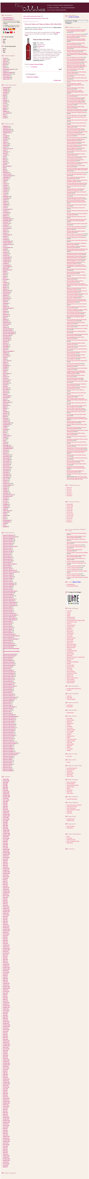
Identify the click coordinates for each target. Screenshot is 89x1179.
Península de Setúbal (7, 72)
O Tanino (69, 734)
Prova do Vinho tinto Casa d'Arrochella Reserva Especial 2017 (76, 43)
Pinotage (5, 394)
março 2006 (5, 782)
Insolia (4, 271)
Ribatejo (5, 74)
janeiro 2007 (6, 798)
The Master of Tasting (72, 673)
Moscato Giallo (6, 340)
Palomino (5, 363)
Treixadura (5, 491)
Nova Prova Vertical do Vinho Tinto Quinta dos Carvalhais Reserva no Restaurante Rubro (77, 53)
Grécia (4, 106)
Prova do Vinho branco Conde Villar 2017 (76, 411)
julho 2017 (5, 999)
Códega (4, 202)
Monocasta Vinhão (7, 759)
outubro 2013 (6, 927)
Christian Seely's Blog (72, 806)
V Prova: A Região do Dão (73, 569)
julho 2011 (5, 884)
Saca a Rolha (70, 669)
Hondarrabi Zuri (7, 269)
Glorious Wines (70, 712)
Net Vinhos (69, 649)
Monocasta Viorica (7, 762)
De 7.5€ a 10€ (70, 517)
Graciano (5, 252)
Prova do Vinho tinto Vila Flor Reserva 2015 (77, 424)
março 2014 (5, 935)
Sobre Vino (69, 791)
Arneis (4, 150)
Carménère (5, 188)
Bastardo (5, 163)
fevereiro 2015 (6, 953)
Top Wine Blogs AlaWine (72, 586)
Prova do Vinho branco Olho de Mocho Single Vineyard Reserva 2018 (77, 163)
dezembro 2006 (6, 796)
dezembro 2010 (6, 873)
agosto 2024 (5, 1134)
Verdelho (5, 505)
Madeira (5, 71)
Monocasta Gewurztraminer (9, 605)
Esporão (40, 29)
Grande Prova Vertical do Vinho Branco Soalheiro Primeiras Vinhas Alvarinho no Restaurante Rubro (76, 372)
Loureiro (5, 284)
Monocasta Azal (6, 554)
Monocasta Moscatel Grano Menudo (11, 651)
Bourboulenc (6, 172)
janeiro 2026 (6, 1162)
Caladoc (5, 180)
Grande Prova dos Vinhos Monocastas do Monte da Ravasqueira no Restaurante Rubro (77, 418)
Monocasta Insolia (7, 621)
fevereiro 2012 (6, 895)
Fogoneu (5, 230)
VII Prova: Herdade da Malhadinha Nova (76, 563)
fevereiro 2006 (6, 780)
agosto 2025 (5, 1154)
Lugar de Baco (70, 641)
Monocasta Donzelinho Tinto (9, 591)
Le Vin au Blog (70, 731)
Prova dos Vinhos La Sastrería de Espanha (76, 275)
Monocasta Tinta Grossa (8, 729)
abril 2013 (5, 918)
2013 (84, 477)
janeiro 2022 (6, 1085)
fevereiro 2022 (6, 1087)
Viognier (5, 512)
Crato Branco (6, 212)
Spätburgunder (6, 435)
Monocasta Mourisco (8, 657)
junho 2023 (5, 1112)
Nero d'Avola (6, 356)
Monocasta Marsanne (8, 637)
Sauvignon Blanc (7, 423)
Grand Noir (5, 253)
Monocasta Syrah (7, 710)
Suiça (4, 114)
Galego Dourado (6, 234)
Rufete (4, 416)
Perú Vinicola (70, 828)
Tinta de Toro (6, 464)
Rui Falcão (69, 668)
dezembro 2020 (6, 1064)
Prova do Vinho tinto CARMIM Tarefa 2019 (77, 112)
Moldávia (5, 111)
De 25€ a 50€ (69, 509)
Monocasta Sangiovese (8, 695)
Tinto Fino (5, 480)
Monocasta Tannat (7, 713)
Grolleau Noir (6, 261)
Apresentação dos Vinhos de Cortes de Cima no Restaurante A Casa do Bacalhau (77, 448)
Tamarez (5, 442)
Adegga (68, 615)
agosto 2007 (5, 809)
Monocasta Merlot (7, 642)
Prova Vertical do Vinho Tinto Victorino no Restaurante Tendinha (76, 428)
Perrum (5, 378)
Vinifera (68, 747)
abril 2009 (5, 841)
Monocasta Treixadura (8, 749)
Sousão (4, 434)
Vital (4, 517)
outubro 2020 (6, 1061)
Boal (4, 167)
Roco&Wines (70, 790)
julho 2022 (5, 1095)
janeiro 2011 (6, 874)
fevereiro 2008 (6, 819)
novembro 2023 (6, 1120)
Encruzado (5, 222)
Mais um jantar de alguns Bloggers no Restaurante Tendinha (75, 471)
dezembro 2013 (6, 930)
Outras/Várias (6, 360)
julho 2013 (5, 922)
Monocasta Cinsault (7, 586)
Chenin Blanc (6, 198)
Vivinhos (69, 750)
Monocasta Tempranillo (8, 714)
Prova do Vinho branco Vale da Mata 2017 (76, 237)
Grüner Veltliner (7, 266)
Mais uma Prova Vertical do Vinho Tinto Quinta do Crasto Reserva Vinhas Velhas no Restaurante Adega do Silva (77, 66)
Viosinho (5, 515)
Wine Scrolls (69, 774)
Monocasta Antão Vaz (8, 541)
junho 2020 (5, 1055)
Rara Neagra (6, 405)
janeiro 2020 (6, 1047)
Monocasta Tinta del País (8, 726)
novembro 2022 (6, 1101)
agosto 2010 (5, 867)
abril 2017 (5, 994)
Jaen (4, 274)
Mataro (4, 304)
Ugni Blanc (5, 499)
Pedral (4, 371)
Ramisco (5, 403)
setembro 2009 (6, 849)
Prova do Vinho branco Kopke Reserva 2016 (77, 473)
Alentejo (5, 59)
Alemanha (5, 89)
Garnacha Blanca (7, 241)
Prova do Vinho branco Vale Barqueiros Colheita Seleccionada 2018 (76, 189)
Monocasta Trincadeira (8, 751)
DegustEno (69, 721)
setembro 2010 (6, 868)
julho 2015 (5, 961)
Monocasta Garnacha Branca (9, 602)
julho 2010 (5, 865)
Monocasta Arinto (7, 544)
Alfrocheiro (5, 127)
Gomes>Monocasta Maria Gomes (10, 635)
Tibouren (5, 453)
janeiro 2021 (6, 1066)
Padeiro (5, 362)
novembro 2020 (6, 1063)
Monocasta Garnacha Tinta (9, 603)
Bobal (4, 169)
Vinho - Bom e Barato (72, 739)
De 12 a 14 (69, 492)
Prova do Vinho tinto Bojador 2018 (75, 226)
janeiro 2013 (6, 913)
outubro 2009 (6, 851)
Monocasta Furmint (7, 597)
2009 (73, 479)
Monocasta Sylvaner (7, 708)
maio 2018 (5, 1015)
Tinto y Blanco (70, 793)
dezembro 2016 (6, 988)
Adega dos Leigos (71, 617)
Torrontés (5, 482)
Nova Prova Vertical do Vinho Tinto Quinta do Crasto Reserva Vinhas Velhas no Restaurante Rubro (77, 169)
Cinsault (5, 199)
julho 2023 (5, 1114)
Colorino (5, 206)
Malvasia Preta (6, 292)
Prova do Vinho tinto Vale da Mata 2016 (76, 207)
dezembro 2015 (6, 969)
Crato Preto (5, 214)
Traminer (5, 488)
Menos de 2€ (69, 521)
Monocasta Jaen (6, 624)
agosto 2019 (5, 1039)
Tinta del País (6, 466)
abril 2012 (5, 898)
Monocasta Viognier (7, 761)
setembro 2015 (6, 964)
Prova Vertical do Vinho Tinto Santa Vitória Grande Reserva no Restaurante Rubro (77, 220)
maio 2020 (5, 1053)
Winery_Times (70, 776)
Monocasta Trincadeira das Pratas (11, 753)
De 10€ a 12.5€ (70, 515)
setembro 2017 (6, 1002)
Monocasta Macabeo (7, 629)
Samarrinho (5, 419)
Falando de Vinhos (71, 729)
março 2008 (5, 820)
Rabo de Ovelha (6, 402)
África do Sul (6, 87)
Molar (4, 317)
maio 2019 (5, 1034)
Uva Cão (5, 501)
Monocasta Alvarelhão (8, 538)
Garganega (5, 239)
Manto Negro (6, 296)
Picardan (5, 384)
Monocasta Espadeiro (8, 594)
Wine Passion (70, 842)
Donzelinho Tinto (7, 220)
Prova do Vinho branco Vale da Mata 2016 (76, 442)
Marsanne (5, 300)
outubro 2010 (6, 870)
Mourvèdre (5, 344)
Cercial (4, 194)
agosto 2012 (5, 905)
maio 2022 (5, 1091)
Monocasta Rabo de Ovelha (9, 686)
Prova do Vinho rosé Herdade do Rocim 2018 (77, 240)
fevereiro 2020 (6, 1048)
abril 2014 (5, 937)
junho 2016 (5, 978)
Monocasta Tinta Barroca (9, 719)
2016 (76, 477)
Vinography (69, 771)
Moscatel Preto (6, 336)
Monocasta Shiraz (7, 702)
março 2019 (5, 1031)
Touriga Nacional (7, 485)
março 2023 (5, 1107)
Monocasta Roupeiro (7, 690)
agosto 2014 (5, 943)
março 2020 (5, 1050)
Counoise (5, 210)
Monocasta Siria (6, 703)
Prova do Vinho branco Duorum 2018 (75, 172)
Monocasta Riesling (7, 689)
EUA (4, 103)
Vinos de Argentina (71, 699)
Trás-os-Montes (6, 77)
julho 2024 (5, 1133)
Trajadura (5, 486)
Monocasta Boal (6, 565)
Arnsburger (5, 151)
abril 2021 (5, 1071)
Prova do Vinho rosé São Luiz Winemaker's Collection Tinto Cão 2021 (76, 51)
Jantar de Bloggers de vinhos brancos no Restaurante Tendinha (76, 262)
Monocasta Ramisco (7, 687)
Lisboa (10, 69)
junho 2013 (5, 921)
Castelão (5, 190)
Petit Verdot (5, 383)
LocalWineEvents (71, 584)
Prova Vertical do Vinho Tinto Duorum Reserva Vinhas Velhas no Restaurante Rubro (77, 399)
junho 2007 (5, 806)
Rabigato (5, 400)
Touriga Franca (6, 483)
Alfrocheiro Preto (7, 129)
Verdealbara (6, 504)
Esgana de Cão (6, 223)
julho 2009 (5, 846)
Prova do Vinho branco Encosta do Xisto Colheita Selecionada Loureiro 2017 (76, 198)
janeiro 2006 (6, 779)
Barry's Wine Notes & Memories (74, 805)
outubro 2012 (6, 908)
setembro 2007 (6, 811)
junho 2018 (5, 1016)
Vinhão (4, 509)
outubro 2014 (6, 946)
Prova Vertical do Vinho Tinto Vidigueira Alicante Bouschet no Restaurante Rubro (76, 39)
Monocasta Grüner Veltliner (9, 618)
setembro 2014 (6, 945)
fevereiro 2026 (6, 1163)
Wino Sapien (69, 706)
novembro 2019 (6, 1044)
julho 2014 (5, 941)
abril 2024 (5, 1128)
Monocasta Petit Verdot (8, 674)
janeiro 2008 (6, 817)
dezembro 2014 (6, 949)
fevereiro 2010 (6, 857)
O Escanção (69, 838)
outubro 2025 (6, 1157)
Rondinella (5, 411)
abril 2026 (5, 1166)
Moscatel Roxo (6, 338)
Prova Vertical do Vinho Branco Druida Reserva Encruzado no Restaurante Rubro (76, 201)
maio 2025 (5, 1149)
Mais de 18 (69, 487)
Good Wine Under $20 (72, 768)
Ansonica (5, 142)
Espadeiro (5, 225)
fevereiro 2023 (6, 1106)
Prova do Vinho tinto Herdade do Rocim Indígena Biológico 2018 (76, 148)
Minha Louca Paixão (71, 645)
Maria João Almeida (71, 644)
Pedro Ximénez (6, 373)
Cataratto (5, 191)
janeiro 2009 (6, 836)
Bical (4, 164)
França (4, 105)
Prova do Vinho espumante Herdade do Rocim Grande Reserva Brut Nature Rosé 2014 (77, 249)
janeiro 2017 (6, 989)
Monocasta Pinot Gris (8, 678)
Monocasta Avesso (7, 552)
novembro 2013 (6, 929)
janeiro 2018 (6, 1008)
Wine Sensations (70, 682)
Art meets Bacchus (71, 618)
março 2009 (5, 839)
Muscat (4, 349)
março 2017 (5, 993)
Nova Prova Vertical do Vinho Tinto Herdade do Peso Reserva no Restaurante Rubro (77, 451)
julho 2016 (5, 980)
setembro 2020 (6, 1060)
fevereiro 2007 (6, 800)
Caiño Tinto (5, 178)
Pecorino (5, 368)
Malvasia (5, 289)
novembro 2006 (6, 795)
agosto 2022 (5, 1096)
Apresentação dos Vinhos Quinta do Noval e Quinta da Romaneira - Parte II (77, 256)
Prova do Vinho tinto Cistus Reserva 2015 (76, 216)
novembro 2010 (6, 871)
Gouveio (5, 250)
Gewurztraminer (7, 247)
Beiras (4, 64)
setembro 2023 (6, 1117)
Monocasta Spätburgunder (9, 706)
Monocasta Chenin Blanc (8, 584)
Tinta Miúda (6, 470)
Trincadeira (5, 493)
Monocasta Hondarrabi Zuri (9, 619)
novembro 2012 (6, 910)
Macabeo (5, 285)
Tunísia (4, 116)
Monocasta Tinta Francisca (9, 727)
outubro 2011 (6, 889)
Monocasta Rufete (7, 692)
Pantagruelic (69, 655)
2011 (68, 479)
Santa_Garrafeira (71, 671)
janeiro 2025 (6, 1142)
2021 (83, 476)
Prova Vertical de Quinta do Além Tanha (76, 539)
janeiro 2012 (6, 894)
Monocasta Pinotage (7, 681)
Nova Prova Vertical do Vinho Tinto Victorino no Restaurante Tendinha (77, 132)
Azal (4, 156)
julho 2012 (5, 903)
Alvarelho (5, 137)
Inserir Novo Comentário (32, 77)
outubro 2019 (6, 1042)
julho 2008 (5, 827)
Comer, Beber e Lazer (72, 622)
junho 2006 (5, 787)
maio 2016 (5, 977)
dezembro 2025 (6, 1160)
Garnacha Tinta (6, 242)
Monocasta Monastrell (8, 643)
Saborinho (5, 418)
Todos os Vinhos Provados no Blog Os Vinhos (31, 16)
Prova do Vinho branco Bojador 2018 (75, 234)
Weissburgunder (7, 520)
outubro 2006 (6, 793)
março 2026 (5, 1165)
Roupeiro (5, 413)
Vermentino (5, 507)
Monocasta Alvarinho (8, 540)
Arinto (4, 147)
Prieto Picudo (6, 397)
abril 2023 (5, 1109)
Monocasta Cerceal (7, 579)
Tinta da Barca (6, 462)
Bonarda (5, 170)
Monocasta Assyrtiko (8, 551)
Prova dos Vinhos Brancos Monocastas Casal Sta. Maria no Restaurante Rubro (77, 183)
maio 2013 (5, 919)
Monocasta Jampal (7, 626)
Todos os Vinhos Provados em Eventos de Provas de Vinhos (34, 18)
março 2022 (5, 1088)
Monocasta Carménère (8, 576)
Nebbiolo (5, 352)
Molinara (5, 319)
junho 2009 (5, 844)
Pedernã (5, 370)
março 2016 (5, 973)
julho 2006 (5, 788)
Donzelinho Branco (7, 218)
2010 (70, 479)
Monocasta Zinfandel (8, 770)
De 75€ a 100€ (70, 505)
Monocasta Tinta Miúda (8, 730)
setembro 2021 (6, 1079)
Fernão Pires (6, 226)
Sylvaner (5, 437)
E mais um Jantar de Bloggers (73, 363)
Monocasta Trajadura (8, 745)
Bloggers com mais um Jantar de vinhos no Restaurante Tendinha (76, 288)
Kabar (4, 277)
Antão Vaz (5, 143)
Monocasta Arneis (7, 548)
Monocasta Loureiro (7, 627)
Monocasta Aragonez (8, 543)
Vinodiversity (70, 705)
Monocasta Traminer (8, 746)
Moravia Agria (6, 324)
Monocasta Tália (7, 711)
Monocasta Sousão (7, 705)
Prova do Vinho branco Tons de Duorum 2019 (77, 120)
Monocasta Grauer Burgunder (10, 615)
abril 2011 (5, 879)
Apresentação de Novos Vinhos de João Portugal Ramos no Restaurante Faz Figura (77, 265)
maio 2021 (5, 1072)
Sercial (4, 427)
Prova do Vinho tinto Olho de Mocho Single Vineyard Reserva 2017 (76, 157)
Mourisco (5, 343)
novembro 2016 (6, 986)
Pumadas (69, 663)
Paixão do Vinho (70, 653)
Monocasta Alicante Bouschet (9, 536)
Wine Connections (71, 681)
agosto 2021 (5, 1077)
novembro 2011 (6, 890)
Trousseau (5, 497)
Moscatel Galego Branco (8, 332)
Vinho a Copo (70, 676)
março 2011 (5, 878)
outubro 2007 (6, 812)
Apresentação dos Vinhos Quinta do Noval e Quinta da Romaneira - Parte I (77, 259)
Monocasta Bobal (7, 567)
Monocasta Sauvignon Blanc (9, 697)
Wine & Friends (70, 679)
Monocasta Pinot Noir (8, 679)
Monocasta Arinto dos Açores (9, 546)
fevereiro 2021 (6, 1067)
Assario (4, 153)
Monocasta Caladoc (7, 568)
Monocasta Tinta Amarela (9, 718)
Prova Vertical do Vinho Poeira (74, 545)
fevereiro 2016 (6, 972)
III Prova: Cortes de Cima (73, 573)
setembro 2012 (6, 906)
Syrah (4, 438)
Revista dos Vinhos (71, 839)
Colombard (5, 204)
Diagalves (5, 215)
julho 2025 (5, 1152)
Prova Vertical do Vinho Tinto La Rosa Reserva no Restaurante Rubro (75, 129)
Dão (4, 66)
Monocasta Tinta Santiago (9, 735)
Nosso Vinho (69, 732)
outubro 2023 (6, 1119)
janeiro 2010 (6, 855)
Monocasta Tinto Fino (8, 738)
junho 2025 (5, 1150)
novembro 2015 (6, 967)
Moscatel (5, 327)
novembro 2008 (6, 833)
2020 (85, 476)
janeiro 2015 (6, 951)
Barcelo (4, 161)
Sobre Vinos (69, 697)
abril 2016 (5, 975)
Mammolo (5, 295)
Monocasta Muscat (7, 659)
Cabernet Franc (6, 174)
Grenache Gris (6, 258)
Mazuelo (5, 306)
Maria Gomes (6, 298)
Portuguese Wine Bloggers (73, 661)
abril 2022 (5, 1090)
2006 (81, 479)
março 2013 (5, 916)
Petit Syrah (5, 381)
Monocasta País (6, 668)
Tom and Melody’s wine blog (73, 809)
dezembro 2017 (6, 1007)
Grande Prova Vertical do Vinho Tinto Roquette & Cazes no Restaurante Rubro (76, 467)
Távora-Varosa (6, 75)
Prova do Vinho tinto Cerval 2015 (74, 57)
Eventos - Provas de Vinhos (36, 64)
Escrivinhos (69, 726)
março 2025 (5, 1146)
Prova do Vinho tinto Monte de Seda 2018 (76, 186)
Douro (4, 67)
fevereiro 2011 (6, 876)
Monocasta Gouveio (7, 608)
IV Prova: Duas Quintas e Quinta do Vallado (77, 571)
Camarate (5, 183)
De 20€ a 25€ (69, 510)
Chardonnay (6, 196)
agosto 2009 (5, 847)
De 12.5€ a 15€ (70, 513)
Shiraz (4, 430)
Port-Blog (69, 690)
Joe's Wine (69, 756)
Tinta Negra (5, 472)
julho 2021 (5, 1075)
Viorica (4, 513)
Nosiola (4, 357)
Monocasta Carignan (8, 573)
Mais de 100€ (70, 504)
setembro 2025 (6, 1155)
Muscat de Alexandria (8, 351)
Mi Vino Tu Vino (70, 769)
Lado (4, 281)
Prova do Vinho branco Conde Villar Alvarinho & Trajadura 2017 (75, 378)
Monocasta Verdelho (7, 757)
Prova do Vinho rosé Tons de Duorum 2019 (76, 122)
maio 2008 (5, 823)
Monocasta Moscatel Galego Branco (11, 648)
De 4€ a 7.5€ (69, 518)
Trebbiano (5, 490)
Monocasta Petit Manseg (8, 673)
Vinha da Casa (70, 674)
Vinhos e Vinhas (70, 744)
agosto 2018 (5, 1020)
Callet (4, 182)
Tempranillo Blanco (7, 446)
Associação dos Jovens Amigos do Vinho (76, 620)
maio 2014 (5, 938)
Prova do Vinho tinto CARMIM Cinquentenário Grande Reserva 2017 (75, 84)
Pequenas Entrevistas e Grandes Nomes (76, 657)
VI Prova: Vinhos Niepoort (73, 567)
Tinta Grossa (6, 469)
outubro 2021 (6, 1080)
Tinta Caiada (6, 458)
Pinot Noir (5, 392)
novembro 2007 (6, 814)
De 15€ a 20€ (69, 512)
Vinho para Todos (71, 740)
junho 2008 (5, 825)
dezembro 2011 (6, 892)
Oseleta (4, 359)
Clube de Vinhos (70, 720)
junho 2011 (5, 882)
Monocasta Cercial (7, 581)
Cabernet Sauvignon (7, 175)
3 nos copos (69, 610)
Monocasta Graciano (7, 610)
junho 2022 (5, 1093)
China (4, 98)
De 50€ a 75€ (69, 507)
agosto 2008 (5, 828)
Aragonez (5, 145)
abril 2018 (5, 1013)
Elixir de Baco (70, 630)
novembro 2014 (6, 948)
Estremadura (6, 69)
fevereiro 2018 (6, 1010)
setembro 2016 (6, 983)
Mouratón (5, 341)
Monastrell (5, 320)
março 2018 (5, 1012)
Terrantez (5, 450)
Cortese (4, 207)
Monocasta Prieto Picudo (8, 682)
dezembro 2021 (6, 1083)
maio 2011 (5, 881)
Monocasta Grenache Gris (9, 613)
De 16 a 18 (69, 489)
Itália (4, 109)
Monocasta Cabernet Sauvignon (10, 571)
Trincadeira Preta (7, 496)
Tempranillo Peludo (7, 448)
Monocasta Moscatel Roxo (9, 655)
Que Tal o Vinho (70, 665)
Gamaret (5, 236)
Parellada (5, 367)
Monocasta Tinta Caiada (8, 721)
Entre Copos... (70, 631)
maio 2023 (5, 1111)
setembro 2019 (6, 1040)
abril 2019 (5, 1032)
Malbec (4, 287)
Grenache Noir (6, 260)
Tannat (4, 443)
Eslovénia (5, 100)
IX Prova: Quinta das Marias (73, 561)
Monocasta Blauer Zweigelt (9, 564)
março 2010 (5, 859)
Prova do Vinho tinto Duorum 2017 (75, 137)
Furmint (5, 233)
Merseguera (5, 316)
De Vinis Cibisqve (71, 783)
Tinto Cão (5, 478)
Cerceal (4, 193)
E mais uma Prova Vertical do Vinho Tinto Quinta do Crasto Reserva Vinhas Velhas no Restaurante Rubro (77, 301)
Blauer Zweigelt (6, 166)
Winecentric (69, 813)
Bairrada (5, 63)
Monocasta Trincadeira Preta (9, 754)
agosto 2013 (5, 924)
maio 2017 (5, 996)
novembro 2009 (6, 852)
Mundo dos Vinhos (71, 647)
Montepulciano (6, 322)
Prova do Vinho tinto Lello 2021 (74, 34)
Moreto (4, 325)
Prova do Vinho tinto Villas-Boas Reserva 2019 (77, 80)
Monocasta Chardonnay (8, 583)
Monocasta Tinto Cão (8, 737)
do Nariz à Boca (70, 626)
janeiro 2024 (6, 1123)
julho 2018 (5, 1018)
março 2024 (5, 1127)
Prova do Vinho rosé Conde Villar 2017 (75, 389)
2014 (81, 477)
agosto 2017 (5, 1000)
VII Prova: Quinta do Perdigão (74, 565)
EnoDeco (69, 724)
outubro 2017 (6, 1004)
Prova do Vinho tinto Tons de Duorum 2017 (76, 117)
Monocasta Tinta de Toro (8, 724)
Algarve (5, 61)
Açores (4, 58)
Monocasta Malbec (7, 631)
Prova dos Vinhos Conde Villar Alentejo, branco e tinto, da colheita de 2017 (76, 409)
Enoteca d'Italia (70, 786)
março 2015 (5, 954)
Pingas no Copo (70, 658)
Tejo (8, 74)
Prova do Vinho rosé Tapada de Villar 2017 (76, 402)
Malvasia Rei (6, 293)
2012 (86, 477)
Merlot (4, 312)
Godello (5, 249)
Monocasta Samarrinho (8, 694)
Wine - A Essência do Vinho (73, 841)
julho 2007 (5, 807)
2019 (68, 477)
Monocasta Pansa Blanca (8, 671)
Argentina (5, 90)
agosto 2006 (5, 790)
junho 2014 (5, 940)
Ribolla (4, 407)
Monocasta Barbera (7, 557)
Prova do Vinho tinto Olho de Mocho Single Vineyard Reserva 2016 (76, 320)
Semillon (5, 426)
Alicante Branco (6, 132)
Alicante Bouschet (7, 131)
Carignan (5, 186)
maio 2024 (5, 1130)
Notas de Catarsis (71, 826)
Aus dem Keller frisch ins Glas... (74, 688)
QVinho (68, 737)
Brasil (4, 95)
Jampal (4, 276)
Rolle (4, 410)
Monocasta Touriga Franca (9, 741)
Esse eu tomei (70, 728)
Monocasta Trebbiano (8, 748)
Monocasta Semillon (7, 700)
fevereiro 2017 (6, 991)
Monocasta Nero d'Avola (8, 663)
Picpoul (4, 386)
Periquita (5, 376)
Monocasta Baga (7, 556)
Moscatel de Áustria (7, 330)
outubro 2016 (6, 985)
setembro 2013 (6, 926)
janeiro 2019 (6, 1028)
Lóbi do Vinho (70, 639)
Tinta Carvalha (6, 459)
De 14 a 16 (69, 490)
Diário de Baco (70, 723)
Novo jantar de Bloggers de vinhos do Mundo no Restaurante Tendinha (77, 310)
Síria (4, 432)
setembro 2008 (6, 830)
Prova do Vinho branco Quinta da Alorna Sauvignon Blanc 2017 (76, 422)
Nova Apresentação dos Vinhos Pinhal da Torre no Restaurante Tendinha (76, 101)
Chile (4, 97)
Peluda (4, 375)
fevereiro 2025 (6, 1144)
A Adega (69, 614)
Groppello (5, 263)
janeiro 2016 (6, 970)
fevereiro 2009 (6, 838)
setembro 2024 (6, 1136)
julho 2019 (5, 1037)
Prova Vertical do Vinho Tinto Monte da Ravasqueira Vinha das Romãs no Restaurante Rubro (77, 47)
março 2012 (5, 897)
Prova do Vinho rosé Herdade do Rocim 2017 (77, 360)
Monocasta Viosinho (7, 764)
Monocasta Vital (6, 765)
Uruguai (5, 117)
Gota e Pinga (70, 634)
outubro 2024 (6, 1138)
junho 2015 (5, 959)
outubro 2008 (6, 831)
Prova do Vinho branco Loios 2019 (74, 115)
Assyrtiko (5, 155)
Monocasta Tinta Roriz (8, 733)
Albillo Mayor (6, 126)
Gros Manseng (6, 265)
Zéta (4, 525)
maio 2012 (5, 900)
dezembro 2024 (6, 1141)
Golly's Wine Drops (71, 808)
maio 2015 (5, 957)
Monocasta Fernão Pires (8, 595)
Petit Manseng (6, 379)
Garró (4, 245)
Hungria (5, 108)
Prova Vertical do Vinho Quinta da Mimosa (76, 533)
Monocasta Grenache (8, 611)
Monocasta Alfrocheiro (8, 535)
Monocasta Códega (7, 587)
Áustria (4, 93)
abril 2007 (5, 803)
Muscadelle (5, 346)
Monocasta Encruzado (8, 592)
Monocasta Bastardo (7, 560)
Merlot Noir (5, 314)
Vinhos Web (69, 745)
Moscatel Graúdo (7, 335)
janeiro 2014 (6, 932)
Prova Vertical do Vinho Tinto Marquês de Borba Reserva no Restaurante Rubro (76, 316)
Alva (4, 134)
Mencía (4, 309)
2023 (77, 476)
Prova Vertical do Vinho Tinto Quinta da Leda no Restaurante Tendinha (77, 294)
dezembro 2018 (6, 1026)
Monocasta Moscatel (7, 646)
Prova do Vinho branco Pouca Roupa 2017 (76, 392)
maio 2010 (5, 862)
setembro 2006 (6, 792)
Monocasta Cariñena (7, 575)
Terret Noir (5, 451)
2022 (80, 476)
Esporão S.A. (41, 46)
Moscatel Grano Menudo (8, 333)
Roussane (5, 415)
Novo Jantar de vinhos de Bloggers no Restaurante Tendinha (75, 297)
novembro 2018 (6, 1024)
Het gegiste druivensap (72, 799)
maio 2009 (5, 843)
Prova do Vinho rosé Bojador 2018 (74, 235)
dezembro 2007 (6, 815)
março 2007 (5, 801)
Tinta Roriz (5, 475)
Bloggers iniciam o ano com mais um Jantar (77, 303)
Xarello (4, 523)
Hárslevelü (5, 268)
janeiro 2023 (6, 1104)
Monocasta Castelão (7, 578)
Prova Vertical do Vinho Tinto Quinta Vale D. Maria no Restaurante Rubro (77, 62)
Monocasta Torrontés (8, 740)
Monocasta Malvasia (7, 632)
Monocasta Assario (7, 549)
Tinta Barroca (6, 456)
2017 (73, 477)
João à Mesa (69, 636)
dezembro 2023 (6, 1122)
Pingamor (69, 660)
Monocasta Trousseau (8, 756)
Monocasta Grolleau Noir (8, 616)
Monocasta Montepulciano (9, 645)
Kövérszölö (5, 279)
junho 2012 (5, 902)
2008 (76, 479)
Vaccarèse (5, 502)
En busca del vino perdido (72, 785)
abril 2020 (5, 1052)
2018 (70, 477)
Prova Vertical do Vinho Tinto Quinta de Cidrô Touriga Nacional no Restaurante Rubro (77, 284)
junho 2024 (5, 1131)
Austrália (5, 92)
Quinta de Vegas (70, 666)
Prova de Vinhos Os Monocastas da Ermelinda (77, 552)
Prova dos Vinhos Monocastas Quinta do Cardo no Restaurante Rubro (76, 59)
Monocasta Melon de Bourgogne (10, 638)
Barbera (5, 159)
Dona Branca (6, 217)
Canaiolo (5, 185)
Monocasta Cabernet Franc (9, 570)
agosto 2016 (5, 981)
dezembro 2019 (6, 1045)
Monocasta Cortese (7, 589)
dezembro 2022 (6, 1103)
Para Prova (69, 495)
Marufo (4, 301)
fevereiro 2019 (6, 1029)
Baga (4, 158)
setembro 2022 (6, 1098)
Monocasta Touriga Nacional (9, 743)
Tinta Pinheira (6, 474)
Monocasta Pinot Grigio (8, 676)
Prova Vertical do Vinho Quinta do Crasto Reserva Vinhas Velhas (76, 537)
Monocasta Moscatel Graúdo (9, 654)
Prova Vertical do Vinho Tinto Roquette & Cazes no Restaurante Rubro (76, 313)
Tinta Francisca (6, 467)
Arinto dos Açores (7, 148)
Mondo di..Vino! (70, 820)
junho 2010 (5, 863)
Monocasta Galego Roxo (8, 600)
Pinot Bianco (6, 387)
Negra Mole (5, 354)
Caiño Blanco (6, 177)
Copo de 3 (69, 623)
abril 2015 (5, 956)
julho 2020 (5, 1056)
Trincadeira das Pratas (8, 494)
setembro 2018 (6, 1021)
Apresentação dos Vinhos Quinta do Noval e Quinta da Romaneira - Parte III (77, 254)
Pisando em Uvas (70, 736)
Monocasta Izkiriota (7, 623)
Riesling (5, 408)
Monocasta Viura (7, 767)
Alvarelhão (5, 135)
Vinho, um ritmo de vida (72, 677)
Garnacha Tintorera (7, 244)
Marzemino (5, 303)
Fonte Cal (5, 231)
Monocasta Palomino (8, 670)
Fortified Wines (70, 633)
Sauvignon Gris (6, 424)
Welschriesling (6, 521)
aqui (18, 26)
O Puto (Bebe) (70, 652)
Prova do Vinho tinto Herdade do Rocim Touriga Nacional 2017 (76, 142)
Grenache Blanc (6, 257)
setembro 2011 (6, 887)
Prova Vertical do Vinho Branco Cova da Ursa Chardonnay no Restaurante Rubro (77, 110)
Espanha (5, 101)
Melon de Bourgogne (7, 308)
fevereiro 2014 (6, 933)
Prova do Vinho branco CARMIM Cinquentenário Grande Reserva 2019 (75, 91)
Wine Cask (69, 811)
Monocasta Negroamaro (8, 665)
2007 (78, 479)
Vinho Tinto (69, 742)
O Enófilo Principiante (72, 650)
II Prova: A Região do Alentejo (74, 575)
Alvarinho (5, 139)
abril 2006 (5, 784)
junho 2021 (5, 1074)
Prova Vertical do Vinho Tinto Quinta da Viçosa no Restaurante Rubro (76, 98)
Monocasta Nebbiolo (7, 660)
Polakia (68, 788)
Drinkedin (69, 628)
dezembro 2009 (6, 854)
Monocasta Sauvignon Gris (9, 698)
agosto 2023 (5, 1115)
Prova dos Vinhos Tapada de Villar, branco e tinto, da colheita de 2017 (77, 406)
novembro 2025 (6, 1158)
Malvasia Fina (6, 290)
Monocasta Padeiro (7, 666)
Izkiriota (5, 273)
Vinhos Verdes (6, 78)
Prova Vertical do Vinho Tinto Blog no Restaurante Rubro (75, 160)
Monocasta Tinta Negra (8, 722)
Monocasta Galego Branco (9, 599)
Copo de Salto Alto (71, 625)
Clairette (5, 201)
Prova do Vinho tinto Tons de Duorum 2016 (76, 436)
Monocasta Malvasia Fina (9, 634)
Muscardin (5, 348)
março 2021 (5, 1069)
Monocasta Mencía (7, 640)
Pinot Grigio (6, 389)
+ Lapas (68, 612)
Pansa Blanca (6, 365)
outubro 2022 (6, 1099)
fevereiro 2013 (6, 914)
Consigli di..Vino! (71, 818)
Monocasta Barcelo (7, 559)
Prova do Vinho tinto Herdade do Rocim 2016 (77, 340)
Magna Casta (70, 642)
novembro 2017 (6, 1005)
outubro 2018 (6, 1023)
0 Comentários (34, 66)
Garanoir (5, 237)
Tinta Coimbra (6, 461)
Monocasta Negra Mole (8, 662)
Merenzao (5, 311)
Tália (4, 440)
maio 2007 (5, 804)
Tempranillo (6, 445)
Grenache (5, 255)
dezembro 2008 (6, 835)
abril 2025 (5, 1147)
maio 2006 (5, 785)
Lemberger (5, 282)
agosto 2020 (5, 1058)
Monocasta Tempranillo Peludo (10, 716)
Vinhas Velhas (6, 510)
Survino (68, 762)
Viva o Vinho (70, 748)
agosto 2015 (5, 962)
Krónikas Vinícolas (71, 638)
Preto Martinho (6, 395)
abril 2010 (5, 860)
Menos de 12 (69, 494)
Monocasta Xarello (7, 769)
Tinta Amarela (6, 454)
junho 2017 (5, 997)
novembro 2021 (6, 1082)
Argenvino (69, 696)
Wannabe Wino (70, 772)
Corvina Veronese (7, 209)
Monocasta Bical (7, 562)
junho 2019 (5, 1036)
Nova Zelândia (6, 113)
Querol (4, 399)
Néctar (68, 836)
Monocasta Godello (7, 607)
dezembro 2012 (6, 911)
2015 (78, 477)
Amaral (4, 140)
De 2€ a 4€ (69, 520)
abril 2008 (5, 822)
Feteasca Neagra (6, 228)
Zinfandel (5, 526)
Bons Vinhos (69, 718)
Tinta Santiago (6, 477)
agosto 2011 (5, 886)
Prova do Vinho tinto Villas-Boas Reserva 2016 (77, 210)
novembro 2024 (6, 1139)
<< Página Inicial (57, 80)
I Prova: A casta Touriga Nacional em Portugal (77, 577)
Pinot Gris (5, 391)
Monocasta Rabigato (7, 684)
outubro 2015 (6, 965)
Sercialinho (5, 429)
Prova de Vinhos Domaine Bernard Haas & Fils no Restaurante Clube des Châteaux (76, 30)
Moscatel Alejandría (7, 328)
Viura (4, 518)
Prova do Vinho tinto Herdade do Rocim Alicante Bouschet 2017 (76, 140)
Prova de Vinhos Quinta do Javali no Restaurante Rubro (75, 281)
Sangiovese (5, 421)
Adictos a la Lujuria (71, 782)
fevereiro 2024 (6, 1125)
